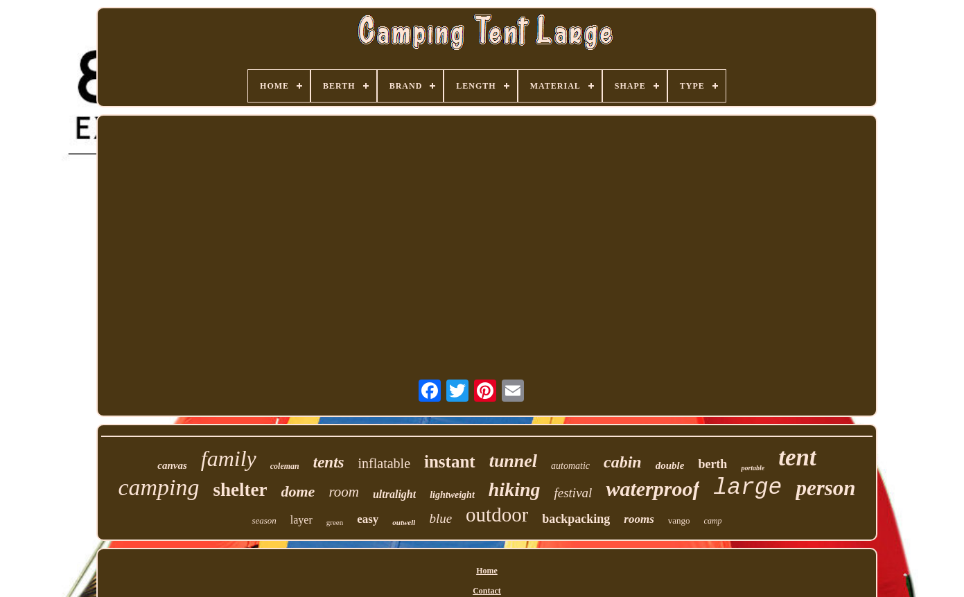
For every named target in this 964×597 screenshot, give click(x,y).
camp (713, 521)
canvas (172, 465)
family (228, 458)
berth (712, 464)
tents (328, 462)
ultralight (394, 494)
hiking (515, 489)
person (825, 488)
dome (298, 491)
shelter (240, 489)
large (747, 488)
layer (301, 520)
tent (797, 457)
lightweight (452, 495)
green (334, 522)
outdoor (497, 515)
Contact (487, 591)
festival (573, 492)
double (670, 465)
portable (752, 468)
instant (449, 461)
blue (440, 518)
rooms (639, 519)
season (264, 520)
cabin (623, 462)
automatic (570, 466)
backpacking (576, 519)
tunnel (513, 461)
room (343, 491)
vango (679, 520)
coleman (284, 466)
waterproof (652, 488)
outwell (403, 522)
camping (158, 487)
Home (487, 571)
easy (367, 519)
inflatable (384, 463)
